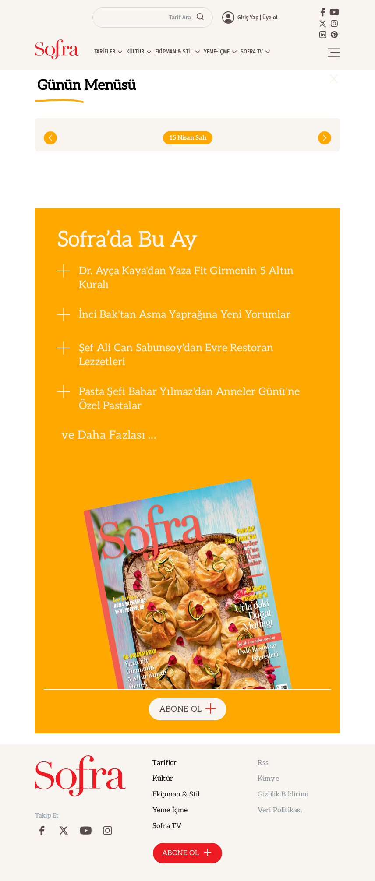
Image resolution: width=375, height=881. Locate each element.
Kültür (162, 779)
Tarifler (164, 763)
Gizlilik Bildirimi (283, 794)
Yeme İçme (170, 810)
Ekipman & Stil (175, 794)
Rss (263, 763)
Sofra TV (166, 826)
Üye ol (270, 17)
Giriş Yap (247, 17)
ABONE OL (187, 709)
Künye (268, 779)
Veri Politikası (280, 810)
